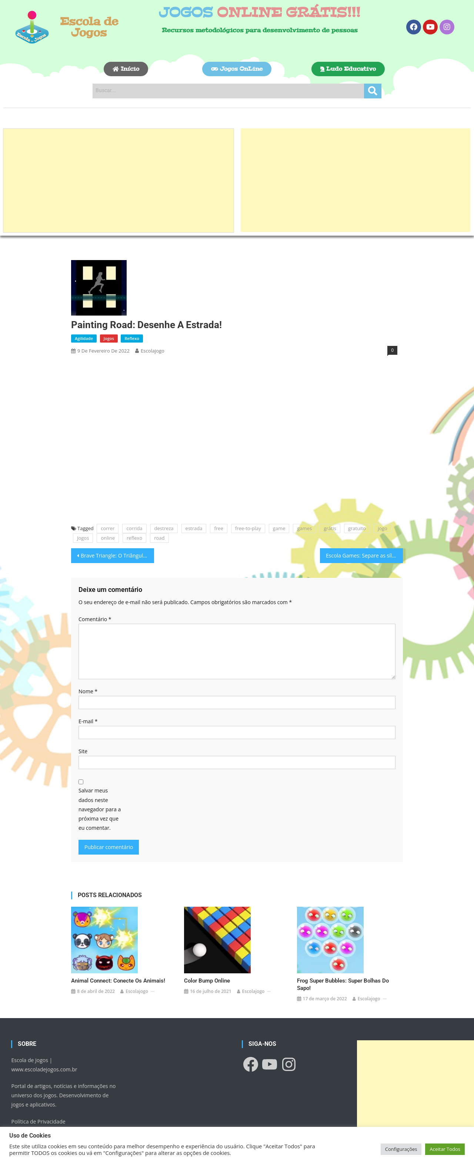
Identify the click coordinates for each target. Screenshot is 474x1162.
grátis (330, 528)
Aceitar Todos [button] (445, 1149)
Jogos (109, 338)
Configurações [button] (401, 1149)
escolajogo (152, 350)
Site (83, 751)
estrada (194, 528)
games (304, 528)
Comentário (95, 619)
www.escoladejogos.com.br (44, 1058)
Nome (88, 691)
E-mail (88, 721)
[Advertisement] (118, 180)
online (108, 538)
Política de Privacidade (38, 1110)
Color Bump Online (207, 969)
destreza (164, 528)
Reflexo (131, 338)
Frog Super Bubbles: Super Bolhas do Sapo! (343, 973)
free (218, 528)
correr (107, 528)
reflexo (134, 538)
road (159, 538)
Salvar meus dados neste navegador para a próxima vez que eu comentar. (100, 809)
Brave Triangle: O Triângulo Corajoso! (117, 555)
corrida (134, 528)
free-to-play (248, 528)
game (279, 528)
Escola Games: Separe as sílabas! (364, 555)
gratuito (357, 528)
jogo (382, 528)
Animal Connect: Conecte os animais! (118, 969)
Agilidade (84, 338)
